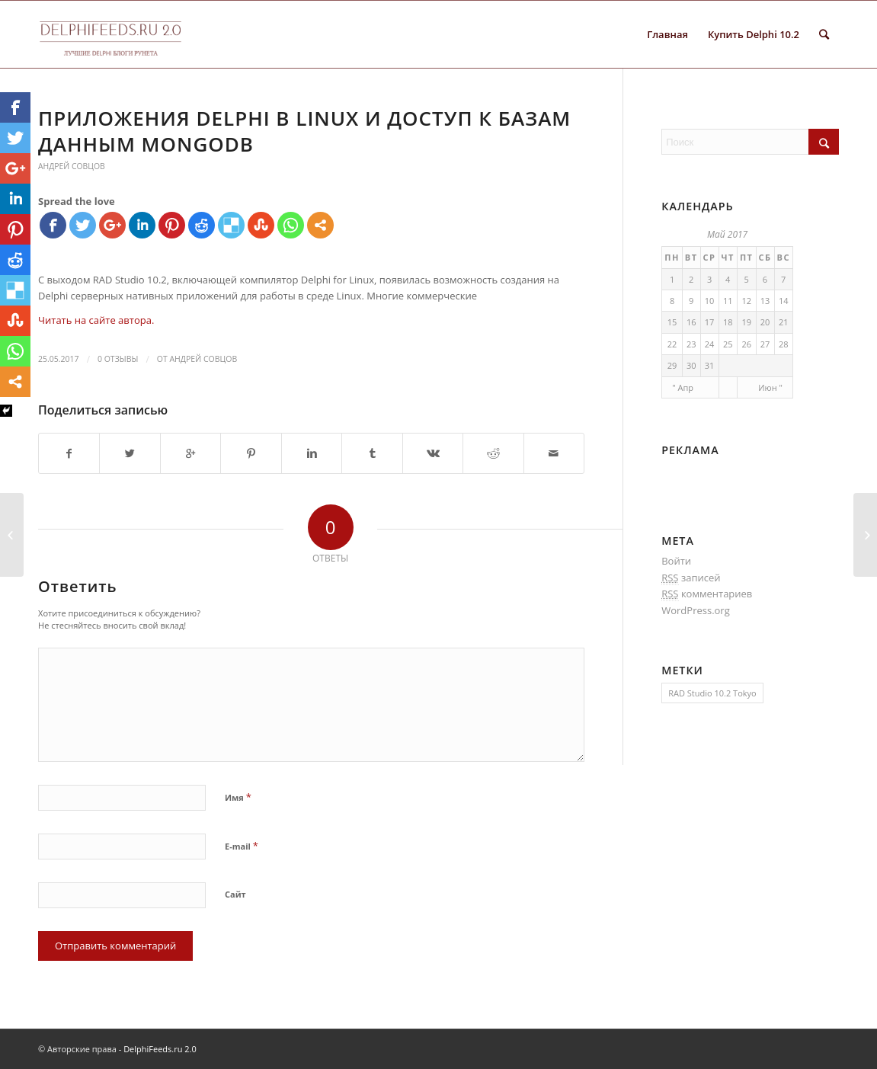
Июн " (770, 387)
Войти (676, 561)
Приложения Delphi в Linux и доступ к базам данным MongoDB (304, 131)
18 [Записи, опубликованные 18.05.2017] (728, 322)
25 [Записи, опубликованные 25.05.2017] (728, 344)
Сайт (235, 894)
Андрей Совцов (71, 166)
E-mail (241, 846)
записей (690, 578)
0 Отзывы (118, 359)
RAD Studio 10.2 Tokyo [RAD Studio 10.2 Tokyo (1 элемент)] (712, 693)
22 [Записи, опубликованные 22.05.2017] (672, 344)
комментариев (706, 594)
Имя (238, 797)
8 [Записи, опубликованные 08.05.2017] (672, 300)
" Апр (682, 387)
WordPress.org (695, 610)
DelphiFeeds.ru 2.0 (160, 1049)
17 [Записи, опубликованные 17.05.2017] (710, 322)
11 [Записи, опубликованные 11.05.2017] (728, 300)
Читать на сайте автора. (96, 320)
